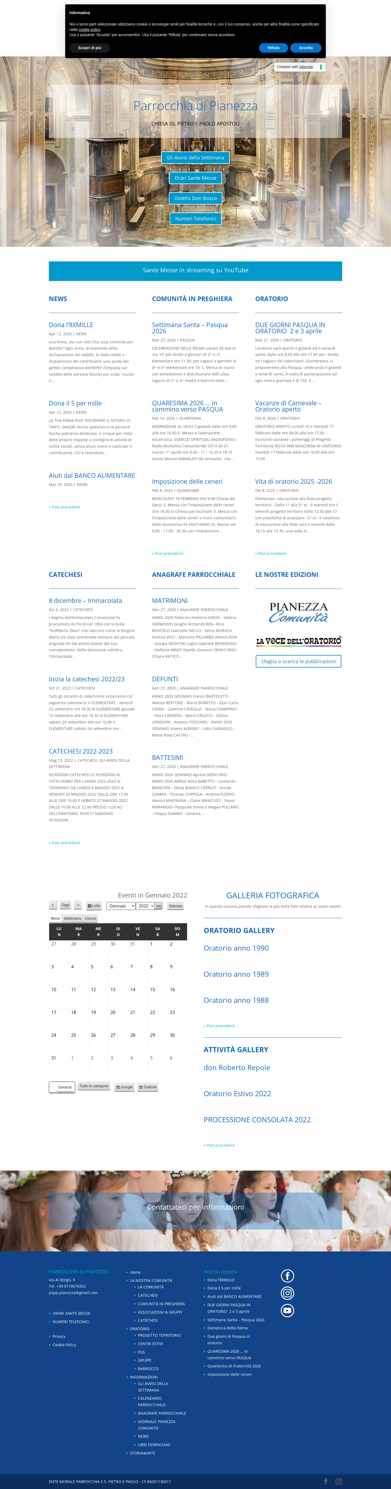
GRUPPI (144, 1360)
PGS (141, 1352)
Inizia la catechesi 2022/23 (87, 679)
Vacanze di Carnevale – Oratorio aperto (288, 406)
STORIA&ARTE (142, 1453)
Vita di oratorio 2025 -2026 (293, 481)
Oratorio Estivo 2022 (237, 1093)
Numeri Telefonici (195, 218)
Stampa (176, 907)
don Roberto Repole (237, 1067)
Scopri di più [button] (89, 48)
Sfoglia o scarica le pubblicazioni (298, 661)
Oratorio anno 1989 (236, 974)
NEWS (81, 333)
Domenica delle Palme (227, 1327)
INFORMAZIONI (144, 1377)
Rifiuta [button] (274, 48)
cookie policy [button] (89, 29)
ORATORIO (293, 340)
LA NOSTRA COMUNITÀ (151, 1280)
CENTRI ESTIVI (150, 1343)
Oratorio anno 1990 (236, 948)
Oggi (65, 905)
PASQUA (187, 340)
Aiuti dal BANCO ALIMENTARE (92, 475)
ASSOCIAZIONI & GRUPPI (160, 1312)
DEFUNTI (165, 679)
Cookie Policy (64, 1344)
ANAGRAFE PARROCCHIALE (204, 609)
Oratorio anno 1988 (236, 1000)
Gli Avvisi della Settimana (195, 157)
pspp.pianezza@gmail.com (73, 1292)
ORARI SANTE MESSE (71, 1313)
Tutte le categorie (94, 1086)
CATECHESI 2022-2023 (81, 751)
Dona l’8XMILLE (71, 324)
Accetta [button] (306, 48)
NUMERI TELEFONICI (71, 1321)
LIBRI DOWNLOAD (154, 1444)
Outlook (150, 1088)
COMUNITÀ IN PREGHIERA (161, 1303)
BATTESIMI (167, 757)
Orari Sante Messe (195, 178)
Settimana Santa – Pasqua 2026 (190, 327)
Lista (96, 907)
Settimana (72, 918)
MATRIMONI (170, 600)
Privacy (59, 1336)
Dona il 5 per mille (75, 403)
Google (127, 1088)
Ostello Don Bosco (195, 198)
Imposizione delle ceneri (187, 481)
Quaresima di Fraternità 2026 (234, 1365)
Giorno (90, 918)
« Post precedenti (64, 507)
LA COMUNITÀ (151, 1286)
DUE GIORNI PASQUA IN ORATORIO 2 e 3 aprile (290, 327)
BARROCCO (148, 1368)
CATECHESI (83, 609)
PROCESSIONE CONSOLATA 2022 (257, 1119)
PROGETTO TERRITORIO (159, 1335)
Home (135, 1272)
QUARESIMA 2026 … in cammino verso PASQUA (187, 406)
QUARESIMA (190, 418)
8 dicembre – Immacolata (85, 600)
